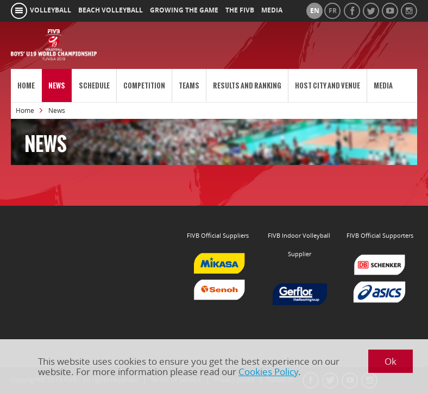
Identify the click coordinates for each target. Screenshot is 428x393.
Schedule (94, 85)
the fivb (239, 10)
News (56, 85)
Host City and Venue (327, 85)
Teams (189, 85)
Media (383, 85)
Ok (390, 361)
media (271, 10)
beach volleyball (110, 10)
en (314, 11)
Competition (144, 85)
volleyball (50, 10)
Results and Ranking (247, 85)
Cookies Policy (268, 371)
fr (333, 11)
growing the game (184, 10)
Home (26, 85)
